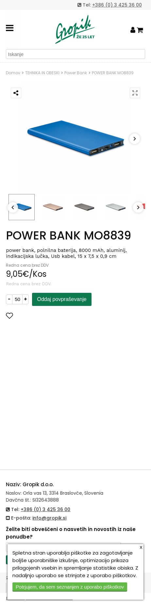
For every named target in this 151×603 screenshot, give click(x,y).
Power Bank (75, 73)
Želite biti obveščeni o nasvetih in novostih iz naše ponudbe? (71, 533)
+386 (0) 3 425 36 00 (117, 5)
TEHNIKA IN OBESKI (42, 73)
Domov (13, 73)
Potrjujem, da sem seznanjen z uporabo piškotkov (70, 587)
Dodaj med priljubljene (41, 315)
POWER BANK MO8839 (113, 73)
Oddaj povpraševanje (61, 299)
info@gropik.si (49, 518)
